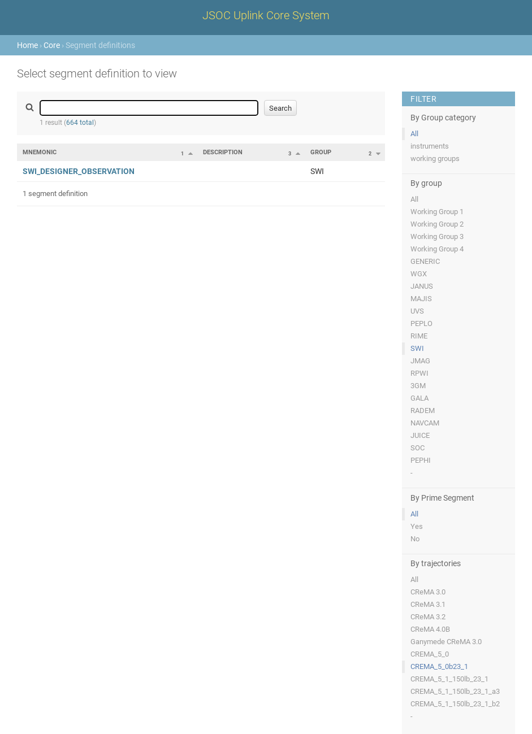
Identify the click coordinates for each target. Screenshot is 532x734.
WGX (418, 274)
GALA (419, 398)
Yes (416, 526)
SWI (417, 348)
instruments (429, 146)
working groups (435, 158)
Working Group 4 (437, 249)
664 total (80, 123)
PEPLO (421, 323)
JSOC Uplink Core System (266, 15)
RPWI (419, 373)
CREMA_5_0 (429, 654)
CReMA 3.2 (428, 617)
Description (223, 152)
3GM (418, 385)
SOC (417, 448)
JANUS (421, 286)
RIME (418, 336)
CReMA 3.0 (428, 592)
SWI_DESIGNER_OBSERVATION (79, 171)
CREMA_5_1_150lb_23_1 (449, 679)
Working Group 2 (437, 224)
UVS (417, 311)
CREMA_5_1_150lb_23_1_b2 (455, 704)
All (414, 133)
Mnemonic (40, 152)
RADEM (422, 410)
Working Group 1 (437, 211)
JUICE (420, 435)
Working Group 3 (437, 236)
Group (320, 152)
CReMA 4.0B (430, 629)
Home (27, 45)
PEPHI (420, 460)
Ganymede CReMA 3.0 (446, 641)
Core (52, 45)
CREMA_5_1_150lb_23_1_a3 (455, 691)
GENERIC (425, 261)
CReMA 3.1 (428, 604)
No (414, 539)
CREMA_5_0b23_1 (439, 666)
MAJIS (421, 298)
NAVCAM (424, 423)
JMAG (420, 361)
